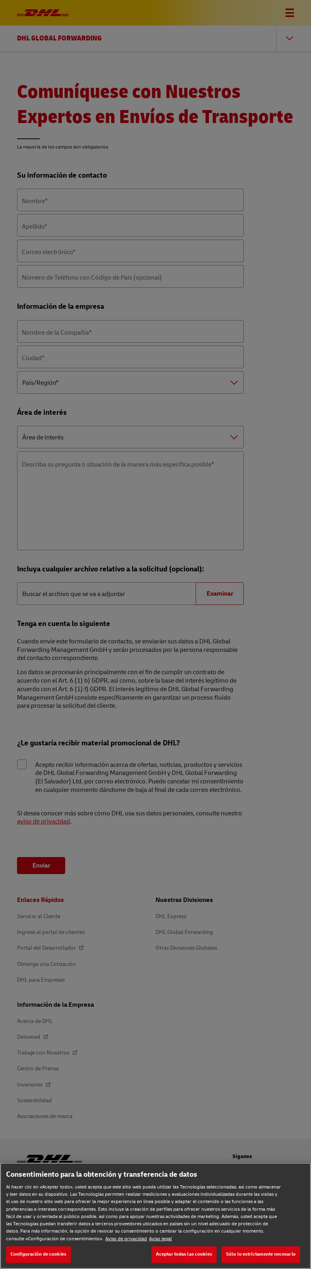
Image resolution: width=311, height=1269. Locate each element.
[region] (155, 1216)
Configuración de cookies (38, 1254)
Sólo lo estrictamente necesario (261, 1254)
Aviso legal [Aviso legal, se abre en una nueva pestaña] (160, 1239)
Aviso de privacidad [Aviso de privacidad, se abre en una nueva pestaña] (126, 1239)
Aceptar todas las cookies (184, 1254)
